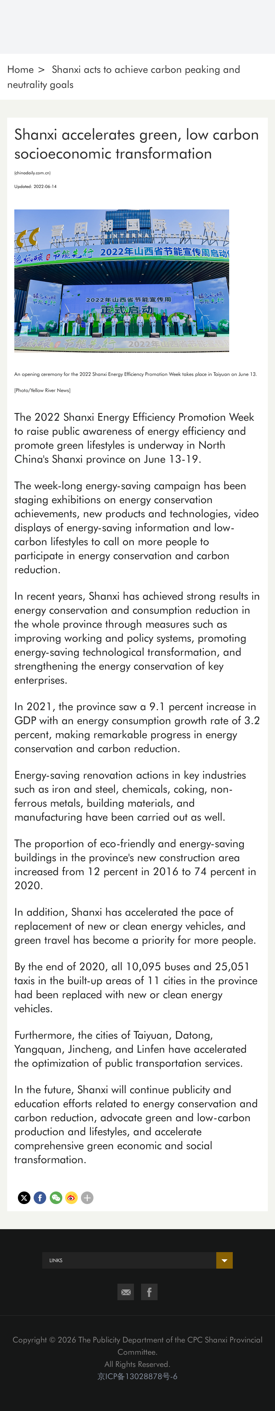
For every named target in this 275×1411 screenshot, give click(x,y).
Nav (256, 27)
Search (217, 27)
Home (20, 69)
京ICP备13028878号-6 (137, 1376)
